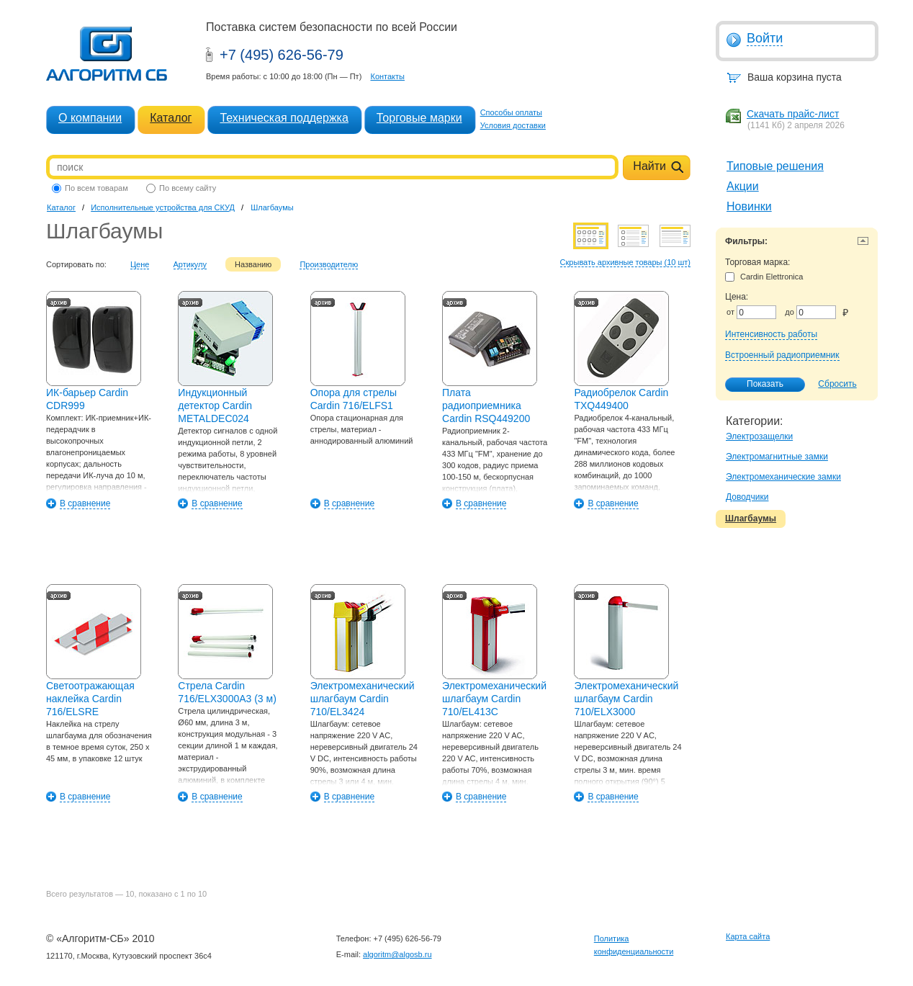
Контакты (387, 76)
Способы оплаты (511, 112)
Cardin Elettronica (764, 277)
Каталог (171, 118)
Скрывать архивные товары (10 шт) (625, 262)
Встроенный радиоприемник (782, 355)
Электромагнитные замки (777, 457)
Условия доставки (513, 125)
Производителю (329, 264)
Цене (139, 264)
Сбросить (837, 384)
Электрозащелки (759, 436)
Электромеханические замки (783, 477)
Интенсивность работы (771, 334)
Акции (743, 186)
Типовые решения (775, 166)
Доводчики (747, 497)
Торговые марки (419, 118)
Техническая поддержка (284, 118)
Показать (757, 384)
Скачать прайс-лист (793, 114)
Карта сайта (748, 936)
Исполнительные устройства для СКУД (163, 207)
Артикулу (190, 264)
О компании (90, 118)
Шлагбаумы (750, 519)
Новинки (749, 206)
